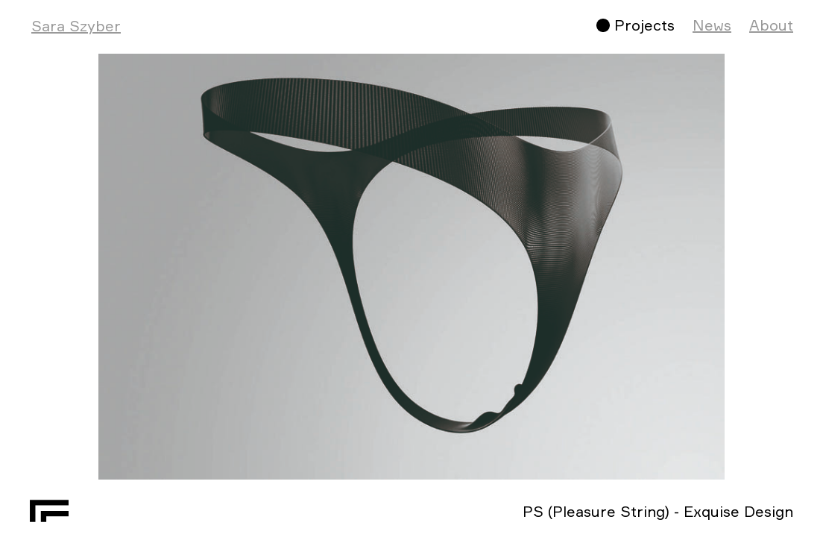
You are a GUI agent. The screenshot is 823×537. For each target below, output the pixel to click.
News (712, 25)
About (771, 25)
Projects (644, 25)
